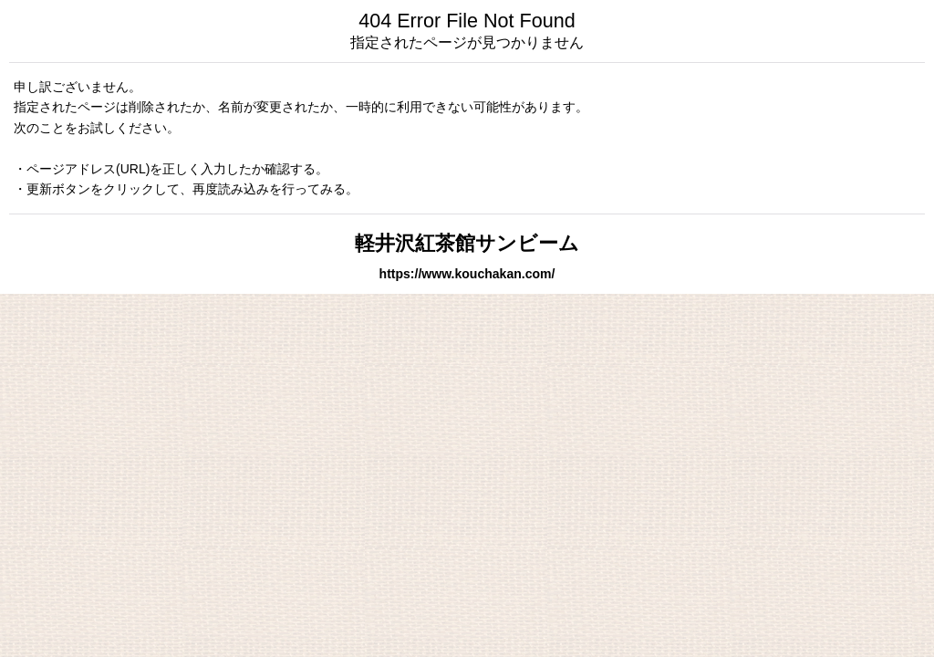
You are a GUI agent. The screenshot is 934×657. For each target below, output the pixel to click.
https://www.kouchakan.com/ (467, 273)
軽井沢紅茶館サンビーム (467, 243)
